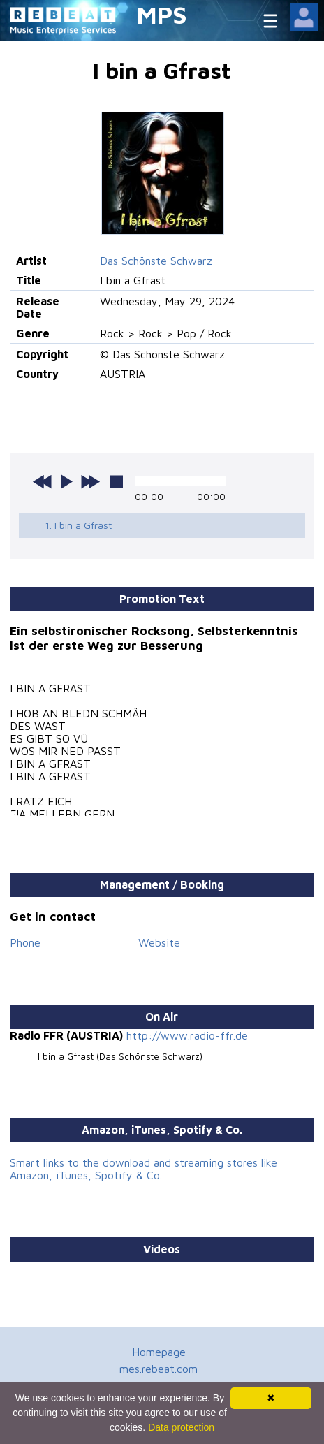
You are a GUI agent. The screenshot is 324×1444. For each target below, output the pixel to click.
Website (159, 942)
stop (116, 481)
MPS (162, 14)
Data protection (181, 1427)
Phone (25, 942)
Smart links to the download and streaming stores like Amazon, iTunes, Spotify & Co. (143, 1168)
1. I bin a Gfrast (78, 525)
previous (42, 481)
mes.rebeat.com (158, 1368)
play (66, 481)
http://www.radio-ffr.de (187, 1035)
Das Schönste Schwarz (156, 260)
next (90, 481)
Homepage (159, 1351)
